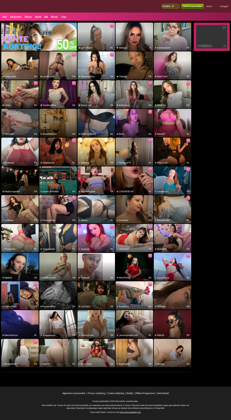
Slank (38, 16)
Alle (5, 16)
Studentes (16, 16)
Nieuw (28, 16)
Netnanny (148, 408)
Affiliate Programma (145, 393)
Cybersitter (159, 408)
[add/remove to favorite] (80, 25)
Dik (46, 16)
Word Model (163, 393)
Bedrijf (129, 393)
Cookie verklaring (115, 393)
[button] (211, 6)
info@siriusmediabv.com (130, 412)
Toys (63, 16)
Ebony (54, 16)
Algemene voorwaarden (73, 393)
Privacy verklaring (96, 393)
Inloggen (224, 6)
